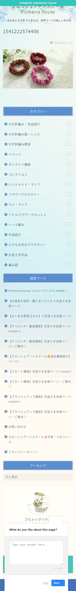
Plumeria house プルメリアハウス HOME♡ (38, 291)
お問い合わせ (17, 427)
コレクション (40, 174)
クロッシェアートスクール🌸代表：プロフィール (40, 439)
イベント (40, 154)
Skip (45, 582)
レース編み (40, 224)
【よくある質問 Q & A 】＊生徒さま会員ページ (40, 316)
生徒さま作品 (40, 254)
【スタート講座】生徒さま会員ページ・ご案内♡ (40, 384)
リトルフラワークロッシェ (40, 214)
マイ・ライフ (40, 204)
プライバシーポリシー (23, 452)
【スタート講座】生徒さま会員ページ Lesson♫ (40, 371)
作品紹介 (40, 234)
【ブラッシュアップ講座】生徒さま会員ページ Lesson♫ (40, 399)
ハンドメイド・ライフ (40, 184)
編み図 (40, 264)
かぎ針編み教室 (40, 144)
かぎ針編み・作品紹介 (40, 124)
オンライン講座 (40, 164)
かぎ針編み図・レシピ (40, 134)
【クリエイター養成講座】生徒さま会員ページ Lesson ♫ (40, 328)
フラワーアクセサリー (40, 194)
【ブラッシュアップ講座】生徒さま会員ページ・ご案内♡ (38, 414)
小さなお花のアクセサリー (40, 244)
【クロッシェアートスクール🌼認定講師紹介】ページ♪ (40, 358)
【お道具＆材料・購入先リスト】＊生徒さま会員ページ (40, 303)
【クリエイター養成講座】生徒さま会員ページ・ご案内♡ (38, 343)
